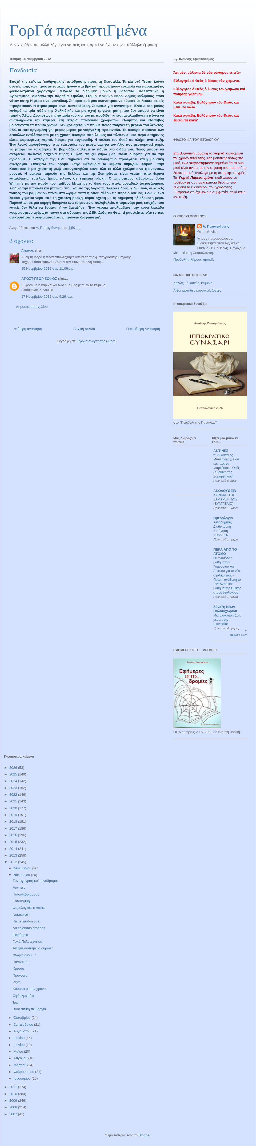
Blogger (144, 1135)
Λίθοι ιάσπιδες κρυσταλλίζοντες (197, 290)
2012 (13, 862)
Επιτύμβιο (20, 935)
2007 (13, 1114)
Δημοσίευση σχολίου (32, 307)
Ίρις (15, 1002)
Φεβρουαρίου (24, 1072)
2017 (13, 828)
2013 (13, 855)
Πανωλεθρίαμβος (26, 894)
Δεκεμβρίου (23, 868)
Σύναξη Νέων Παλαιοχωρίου (225, 609)
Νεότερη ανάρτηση (27, 329)
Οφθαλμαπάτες (24, 996)
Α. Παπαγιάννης (216, 226)
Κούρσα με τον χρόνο (29, 989)
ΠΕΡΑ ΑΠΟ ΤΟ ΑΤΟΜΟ (225, 551)
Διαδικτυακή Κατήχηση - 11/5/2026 (222, 531)
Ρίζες (16, 982)
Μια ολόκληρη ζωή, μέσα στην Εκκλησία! (227, 620)
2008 (13, 1107)
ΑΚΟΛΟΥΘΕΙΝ (224, 491)
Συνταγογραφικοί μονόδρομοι (35, 881)
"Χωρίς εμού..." (24, 955)
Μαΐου (19, 1051)
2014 (13, 849)
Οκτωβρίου (22, 1018)
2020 (13, 808)
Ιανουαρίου (23, 1078)
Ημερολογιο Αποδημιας (223, 520)
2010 (13, 1094)
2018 (13, 821)
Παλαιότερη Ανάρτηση (143, 329)
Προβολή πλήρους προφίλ (193, 259)
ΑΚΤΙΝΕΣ (220, 451)
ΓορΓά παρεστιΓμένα (78, 30)
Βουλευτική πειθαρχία (29, 1009)
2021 (13, 801)
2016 (13, 835)
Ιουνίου (20, 1045)
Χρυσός (19, 968)
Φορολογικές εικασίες (29, 908)
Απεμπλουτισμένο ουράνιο (33, 948)
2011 (13, 1087)
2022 (13, 795)
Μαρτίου (20, 1065)
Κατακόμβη (21, 901)
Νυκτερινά (20, 915)
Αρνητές (19, 887)
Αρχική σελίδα (84, 329)
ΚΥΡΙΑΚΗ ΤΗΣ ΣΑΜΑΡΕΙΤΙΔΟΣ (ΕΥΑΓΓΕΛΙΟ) (225, 499)
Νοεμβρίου (22, 875)
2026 (13, 768)
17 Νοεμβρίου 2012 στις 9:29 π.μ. (47, 297)
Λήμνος (27, 250)
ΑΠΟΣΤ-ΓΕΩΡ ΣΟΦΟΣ (39, 279)
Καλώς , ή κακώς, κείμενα (193, 283)
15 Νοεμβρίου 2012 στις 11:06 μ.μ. (47, 268)
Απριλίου (21, 1058)
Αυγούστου (23, 1031)
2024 (13, 781)
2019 (13, 815)
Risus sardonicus (26, 921)
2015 (13, 842)
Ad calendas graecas (29, 928)
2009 (13, 1101)
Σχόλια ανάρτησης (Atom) (97, 341)
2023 (13, 788)
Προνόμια (20, 975)
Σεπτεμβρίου (24, 1024)
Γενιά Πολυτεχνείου (27, 942)
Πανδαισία (20, 962)
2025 (13, 774)
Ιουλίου (20, 1038)
